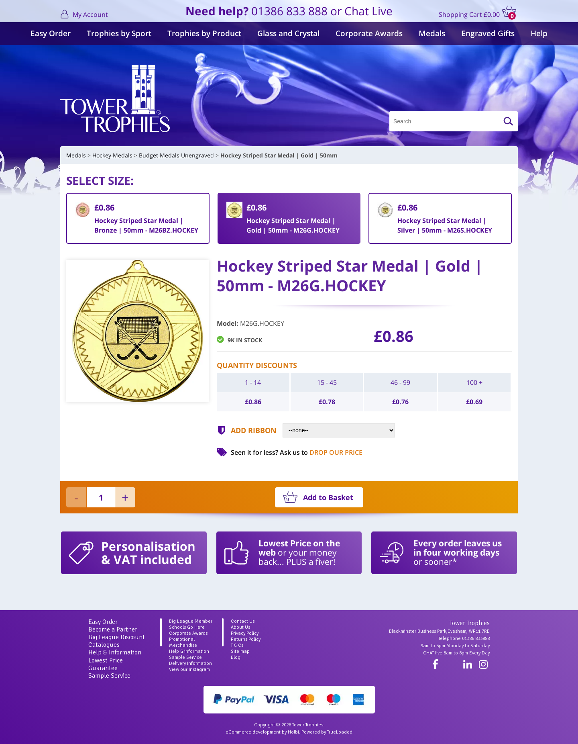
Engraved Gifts (488, 33)
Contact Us (242, 621)
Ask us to (321, 452)
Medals (432, 33)
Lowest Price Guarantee (105, 664)
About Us (240, 627)
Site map (240, 651)
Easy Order (51, 33)
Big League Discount (116, 637)
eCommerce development (253, 732)
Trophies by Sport (119, 33)
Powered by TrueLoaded (326, 732)
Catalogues (104, 645)
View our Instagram (189, 669)
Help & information (189, 651)
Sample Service (109, 676)
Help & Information (114, 652)
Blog (235, 657)
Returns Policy (246, 639)
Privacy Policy (244, 633)
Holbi (293, 732)
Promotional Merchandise (183, 642)
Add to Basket (328, 497)
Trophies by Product (204, 33)
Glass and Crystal (288, 33)
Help (539, 33)
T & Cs (237, 645)
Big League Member (190, 621)
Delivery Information (190, 663)
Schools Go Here (187, 627)
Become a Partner (112, 629)
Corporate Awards (369, 33)
